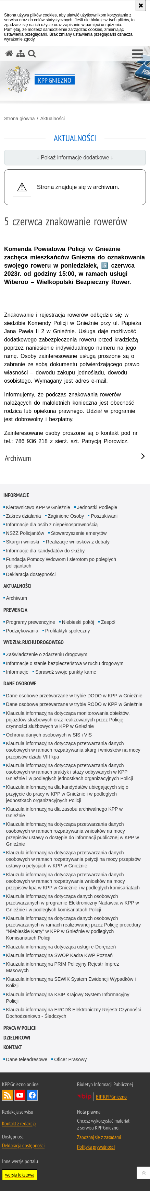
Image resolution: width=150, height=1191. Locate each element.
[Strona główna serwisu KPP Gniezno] (9, 53)
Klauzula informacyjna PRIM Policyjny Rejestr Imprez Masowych (62, 967)
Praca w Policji (20, 1028)
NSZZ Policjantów (25, 533)
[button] (137, 54)
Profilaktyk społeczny (67, 630)
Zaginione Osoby (66, 516)
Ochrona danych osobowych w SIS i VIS (49, 735)
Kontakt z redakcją (19, 1123)
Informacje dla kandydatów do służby (45, 550)
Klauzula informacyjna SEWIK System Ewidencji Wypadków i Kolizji (71, 982)
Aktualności (52, 118)
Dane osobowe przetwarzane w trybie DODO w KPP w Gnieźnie (74, 695)
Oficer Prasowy (70, 1059)
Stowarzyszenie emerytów (79, 533)
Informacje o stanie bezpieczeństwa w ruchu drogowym (65, 663)
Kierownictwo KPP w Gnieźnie (38, 507)
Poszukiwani (104, 516)
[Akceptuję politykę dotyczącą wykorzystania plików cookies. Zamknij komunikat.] (141, 5)
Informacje (16, 495)
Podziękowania (22, 630)
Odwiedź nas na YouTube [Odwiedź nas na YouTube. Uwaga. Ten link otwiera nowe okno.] (19, 1095)
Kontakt (12, 1047)
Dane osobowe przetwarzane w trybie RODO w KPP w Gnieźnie (74, 704)
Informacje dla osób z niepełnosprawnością (52, 524)
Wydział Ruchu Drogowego (33, 642)
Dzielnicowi (16, 1037)
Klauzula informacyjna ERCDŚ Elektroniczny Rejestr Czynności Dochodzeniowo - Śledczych (73, 1013)
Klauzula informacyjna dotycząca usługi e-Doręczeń (61, 947)
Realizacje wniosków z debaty (78, 541)
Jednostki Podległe (97, 507)
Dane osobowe (19, 683)
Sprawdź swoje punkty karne (65, 672)
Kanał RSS (7, 1095)
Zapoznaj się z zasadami (99, 1137)
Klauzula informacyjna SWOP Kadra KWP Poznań (59, 955)
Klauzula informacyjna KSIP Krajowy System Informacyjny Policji (67, 998)
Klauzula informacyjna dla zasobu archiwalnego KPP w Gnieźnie (64, 812)
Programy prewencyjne (30, 622)
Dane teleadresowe (27, 1059)
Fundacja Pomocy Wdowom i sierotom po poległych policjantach (61, 563)
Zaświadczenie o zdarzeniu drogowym (46, 654)
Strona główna (19, 118)
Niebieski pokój (78, 622)
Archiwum (16, 598)
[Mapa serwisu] (20, 53)
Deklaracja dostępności (31, 574)
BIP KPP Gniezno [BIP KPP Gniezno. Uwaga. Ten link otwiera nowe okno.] (111, 1096)
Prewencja (15, 610)
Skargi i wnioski (22, 541)
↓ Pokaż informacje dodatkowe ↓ (75, 157)
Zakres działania (23, 516)
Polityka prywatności (96, 1146)
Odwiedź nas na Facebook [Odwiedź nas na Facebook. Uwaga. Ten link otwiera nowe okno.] (32, 1095)
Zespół (108, 622)
